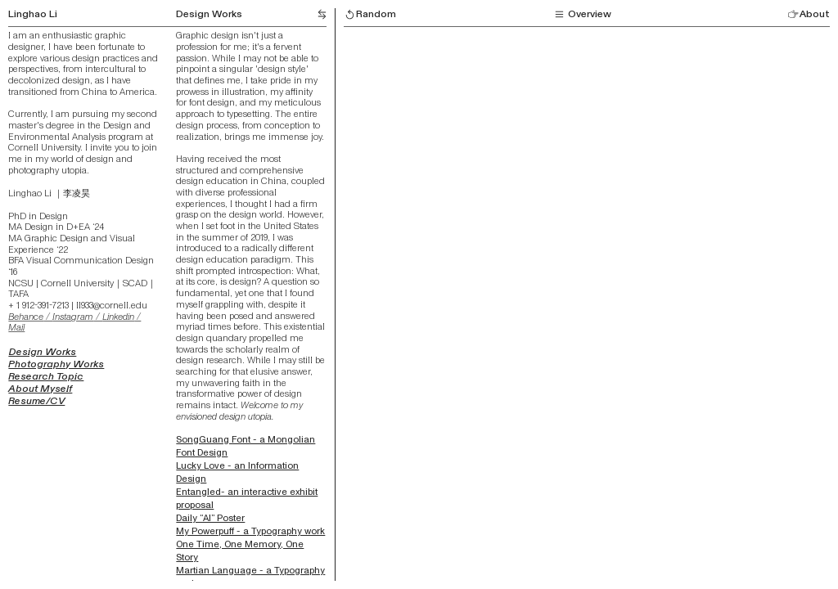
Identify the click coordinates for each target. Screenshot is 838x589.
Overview (582, 13)
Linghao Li (32, 13)
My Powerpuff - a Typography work (250, 530)
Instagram (72, 316)
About (808, 13)
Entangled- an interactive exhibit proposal (247, 498)
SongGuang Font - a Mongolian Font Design (245, 446)
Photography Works (56, 364)
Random (370, 13)
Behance (25, 316)
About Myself (40, 388)
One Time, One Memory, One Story (240, 550)
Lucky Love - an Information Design (237, 472)
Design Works (209, 13)
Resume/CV (36, 400)
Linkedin (118, 316)
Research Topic (45, 376)
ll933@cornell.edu (111, 305)
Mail (16, 327)
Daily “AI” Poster (210, 517)
